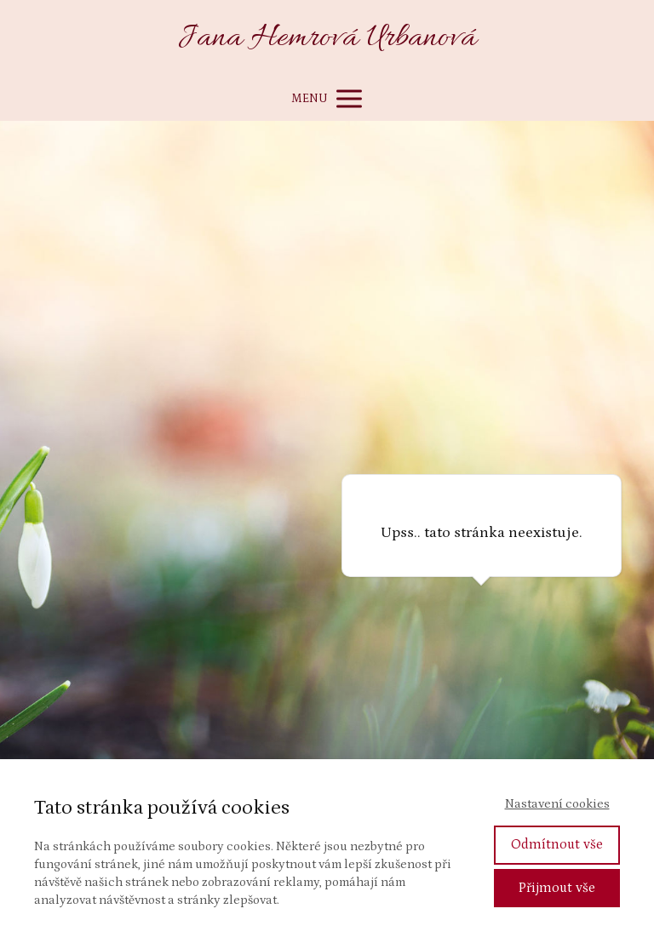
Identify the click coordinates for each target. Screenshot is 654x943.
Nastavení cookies (557, 804)
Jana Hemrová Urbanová (327, 38)
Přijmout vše (557, 887)
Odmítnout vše (557, 844)
